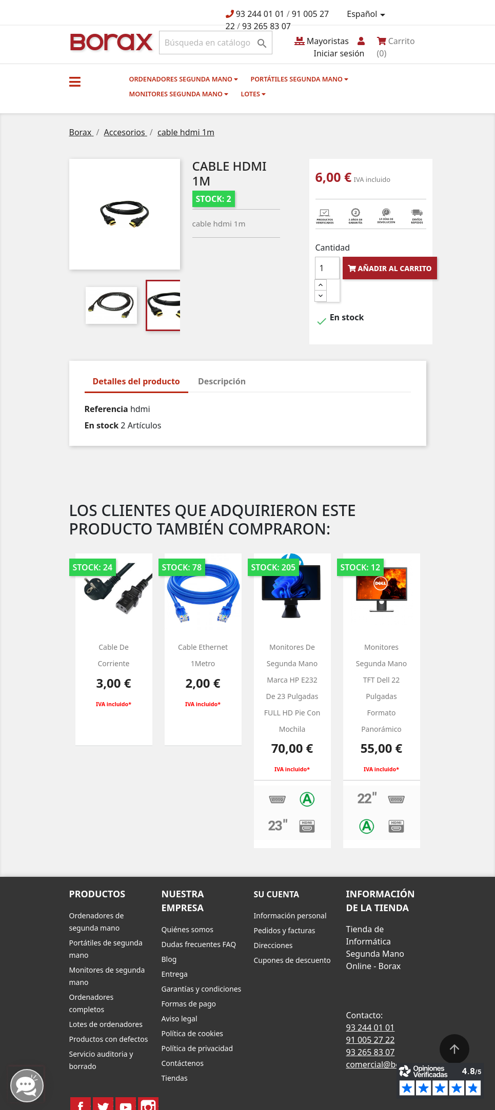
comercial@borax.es (385, 1064)
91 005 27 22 (370, 1039)
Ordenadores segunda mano (184, 79)
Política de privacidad (197, 1048)
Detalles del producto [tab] (136, 381)
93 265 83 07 (266, 26)
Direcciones (273, 945)
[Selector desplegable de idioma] (367, 14)
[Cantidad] (327, 268)
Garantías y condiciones (202, 989)
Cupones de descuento (292, 960)
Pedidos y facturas (284, 930)
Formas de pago (189, 1004)
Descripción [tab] (222, 381)
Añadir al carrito (390, 268)
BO (109, 41)
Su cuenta (277, 894)
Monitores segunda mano (179, 93)
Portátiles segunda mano (299, 79)
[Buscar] (215, 42)
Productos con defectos (108, 1039)
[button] (75, 81)
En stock (102, 425)
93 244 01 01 (260, 13)
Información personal (290, 915)
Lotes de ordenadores (106, 1024)
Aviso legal (179, 1018)
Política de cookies (193, 1033)
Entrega (175, 974)
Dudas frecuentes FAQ (199, 944)
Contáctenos (183, 1063)
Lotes (253, 93)
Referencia (106, 409)
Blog (169, 959)
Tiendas (175, 1078)
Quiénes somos (187, 929)
